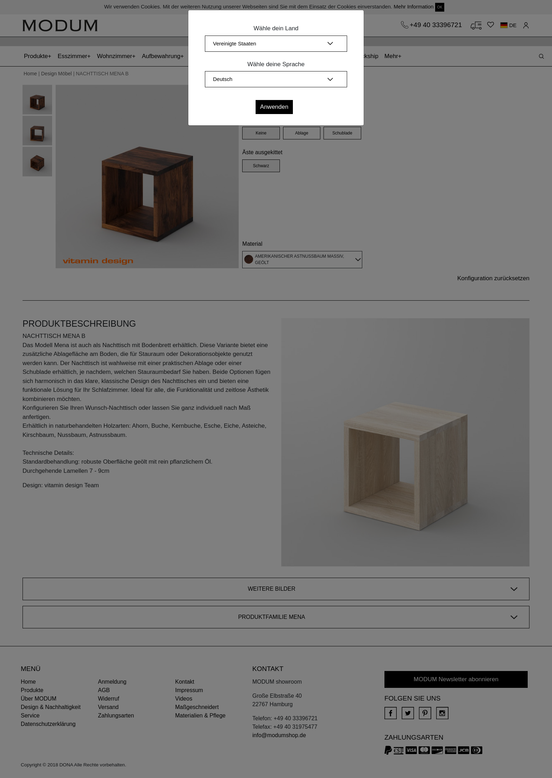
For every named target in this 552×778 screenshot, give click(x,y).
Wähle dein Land (276, 28)
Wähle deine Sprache (276, 64)
